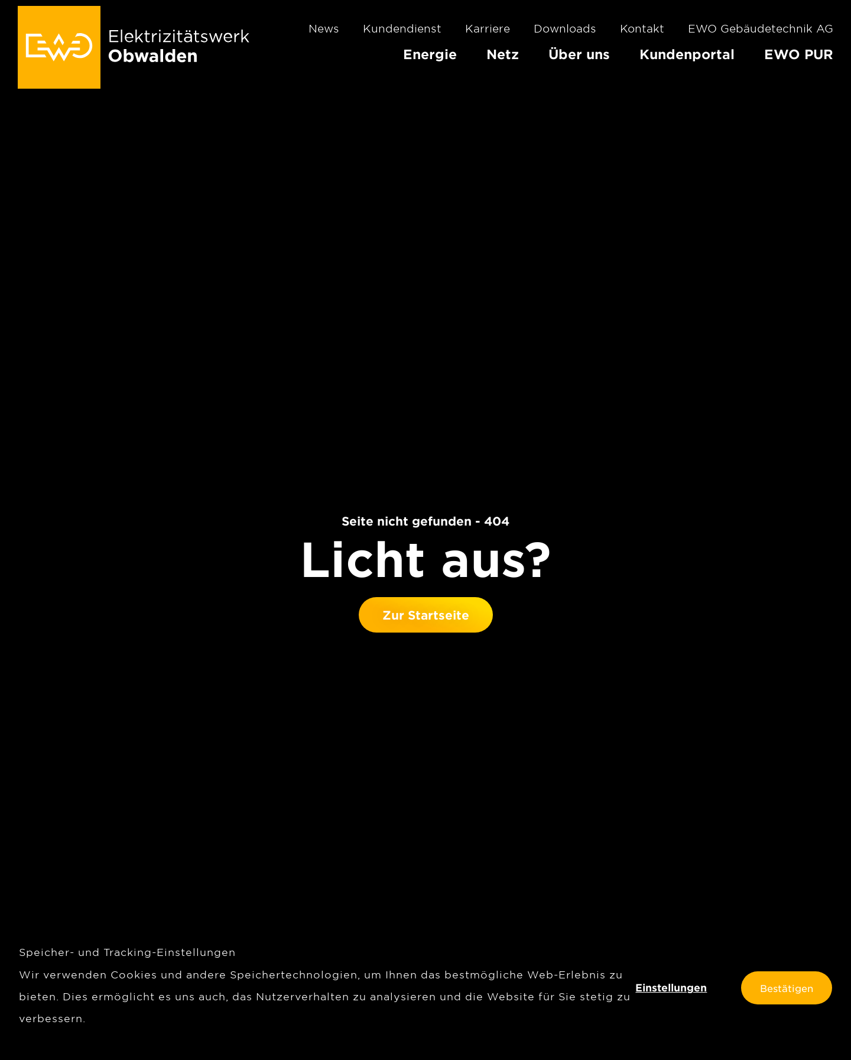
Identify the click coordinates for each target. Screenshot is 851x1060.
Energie (430, 53)
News (323, 28)
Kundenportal (687, 53)
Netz (502, 53)
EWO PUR (798, 53)
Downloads (565, 28)
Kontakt (642, 28)
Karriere (487, 28)
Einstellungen (671, 987)
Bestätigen (786, 988)
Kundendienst (402, 28)
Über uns (579, 53)
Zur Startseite (425, 615)
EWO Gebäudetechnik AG (760, 28)
